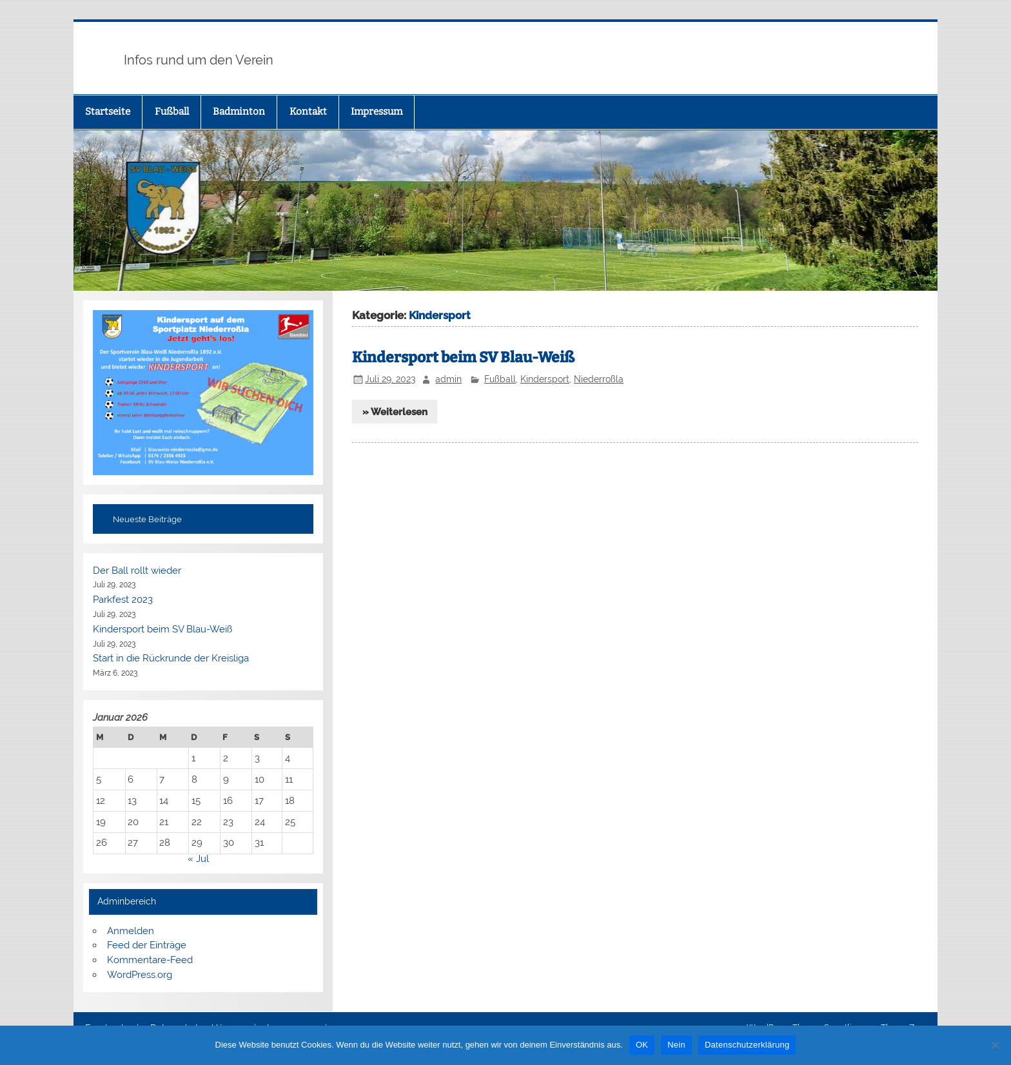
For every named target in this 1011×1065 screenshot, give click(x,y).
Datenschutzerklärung (747, 1045)
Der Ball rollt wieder (137, 570)
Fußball (172, 111)
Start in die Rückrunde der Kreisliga (171, 658)
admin (448, 379)
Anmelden (130, 931)
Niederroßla (598, 379)
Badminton (239, 111)
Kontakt (308, 111)
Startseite (107, 111)
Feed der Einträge (146, 945)
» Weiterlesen (394, 412)
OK (642, 1045)
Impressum (376, 111)
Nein (676, 1045)
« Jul (198, 859)
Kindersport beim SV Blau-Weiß (463, 357)
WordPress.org (139, 975)
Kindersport (544, 379)
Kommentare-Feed (150, 960)
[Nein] (994, 1045)
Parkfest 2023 (123, 599)
